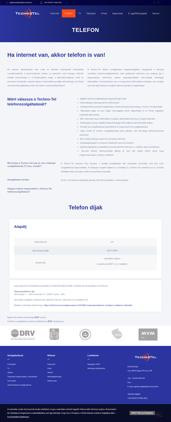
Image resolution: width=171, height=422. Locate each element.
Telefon (69, 13)
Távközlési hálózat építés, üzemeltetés (22, 377)
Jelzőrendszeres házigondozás (19, 385)
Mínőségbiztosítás (54, 377)
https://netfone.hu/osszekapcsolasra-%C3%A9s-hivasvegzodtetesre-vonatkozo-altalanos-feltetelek (88, 305)
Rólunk (50, 372)
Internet (54, 13)
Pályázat (91, 13)
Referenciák (52, 381)
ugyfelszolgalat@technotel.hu (20, 2)
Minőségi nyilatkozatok (96, 368)
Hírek (104, 13)
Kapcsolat (117, 13)
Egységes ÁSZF (94, 364)
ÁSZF (37, 317)
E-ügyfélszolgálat (137, 13)
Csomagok (11, 364)
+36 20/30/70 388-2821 (53, 2)
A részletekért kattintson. (18, 417)
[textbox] (85, 57)
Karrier (156, 13)
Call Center (11, 381)
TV (79, 13)
